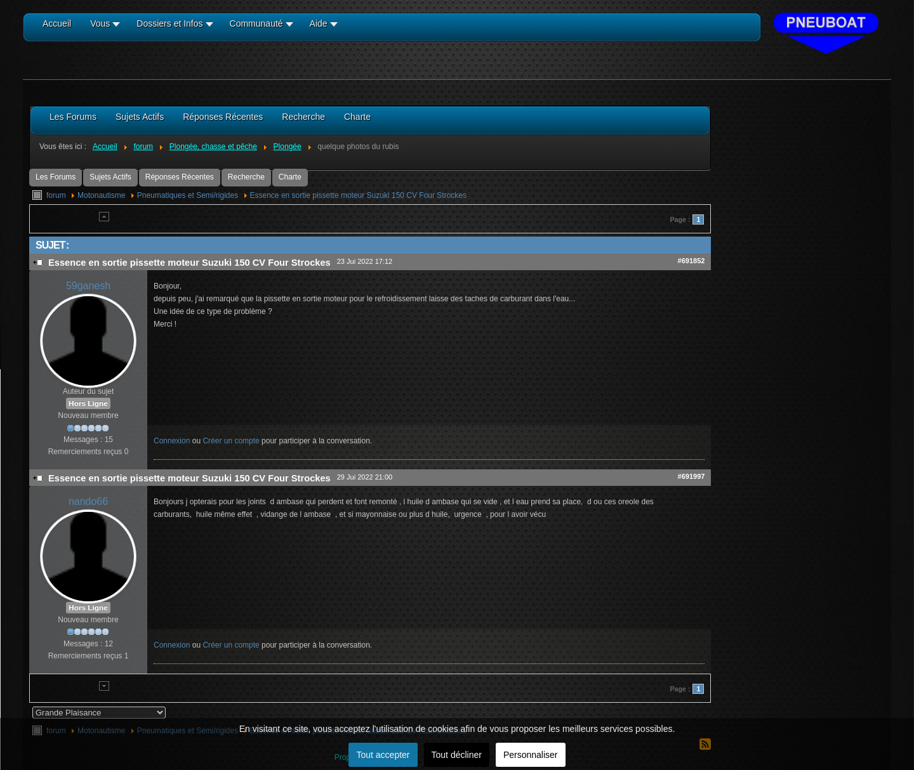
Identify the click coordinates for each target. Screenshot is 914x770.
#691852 (691, 260)
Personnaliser (530, 755)
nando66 (88, 501)
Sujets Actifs (110, 177)
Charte (290, 177)
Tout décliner (457, 755)
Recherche (246, 177)
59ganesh (88, 285)
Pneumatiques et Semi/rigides (187, 195)
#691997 (691, 476)
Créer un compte (230, 440)
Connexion (172, 440)
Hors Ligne (88, 403)
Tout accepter (382, 755)
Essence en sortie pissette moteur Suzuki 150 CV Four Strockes (358, 195)
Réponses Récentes (179, 177)
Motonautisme (101, 195)
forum (56, 195)
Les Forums (56, 177)
